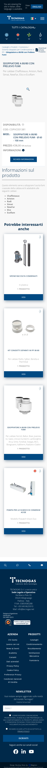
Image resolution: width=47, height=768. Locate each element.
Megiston (33, 765)
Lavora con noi (12, 644)
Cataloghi (34, 640)
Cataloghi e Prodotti (9, 47)
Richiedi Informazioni (23, 159)
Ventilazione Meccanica (34, 654)
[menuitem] (37, 6)
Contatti (12, 657)
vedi (23, 297)
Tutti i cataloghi (23, 27)
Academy (13, 653)
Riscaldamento (34, 648)
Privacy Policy (13, 666)
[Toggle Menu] (42, 18)
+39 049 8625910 (25, 606)
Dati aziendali (13, 661)
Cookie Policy (13, 670)
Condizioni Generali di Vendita (13, 680)
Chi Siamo (12, 640)
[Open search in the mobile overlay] (5, 565)
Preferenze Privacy (12, 674)
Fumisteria (23, 47)
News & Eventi (12, 648)
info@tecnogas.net (26, 609)
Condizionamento (34, 644)
